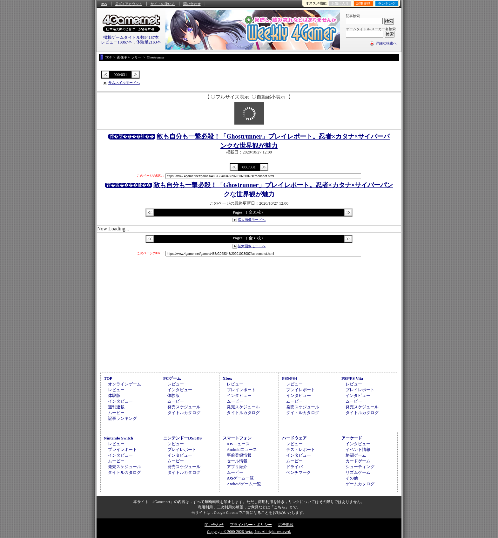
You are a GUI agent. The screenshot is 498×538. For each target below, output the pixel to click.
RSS (104, 4)
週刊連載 (116, 407)
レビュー (116, 389)
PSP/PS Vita (352, 378)
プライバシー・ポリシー (251, 524)
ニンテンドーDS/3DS (182, 438)
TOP (108, 378)
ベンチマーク (298, 472)
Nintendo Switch (118, 438)
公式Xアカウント (128, 4)
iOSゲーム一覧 (240, 478)
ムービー (116, 412)
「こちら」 (279, 507)
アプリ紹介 (237, 466)
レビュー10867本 (116, 42)
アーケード (351, 438)
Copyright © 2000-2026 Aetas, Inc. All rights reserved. (249, 531)
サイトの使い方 (163, 4)
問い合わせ (192, 4)
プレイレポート (241, 389)
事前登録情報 (239, 455)
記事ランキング (122, 418)
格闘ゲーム (356, 455)
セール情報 (237, 461)
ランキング (386, 3)
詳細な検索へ (386, 43)
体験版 (114, 395)
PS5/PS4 (289, 378)
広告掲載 (285, 524)
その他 (352, 478)
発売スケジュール (183, 407)
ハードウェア (294, 438)
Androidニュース (242, 449)
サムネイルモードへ (124, 83)
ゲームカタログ (360, 483)
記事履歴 (363, 3)
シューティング (360, 466)
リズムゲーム (358, 472)
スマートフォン (237, 438)
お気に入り (340, 3)
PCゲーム (172, 378)
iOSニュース (238, 443)
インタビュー (120, 401)
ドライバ (294, 466)
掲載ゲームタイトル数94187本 (131, 37)
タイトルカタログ (183, 412)
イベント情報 (358, 449)
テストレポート (300, 449)
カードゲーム (358, 461)
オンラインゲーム (124, 384)
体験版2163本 (148, 42)
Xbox (227, 378)
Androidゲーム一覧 (244, 483)
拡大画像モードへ (252, 219)
